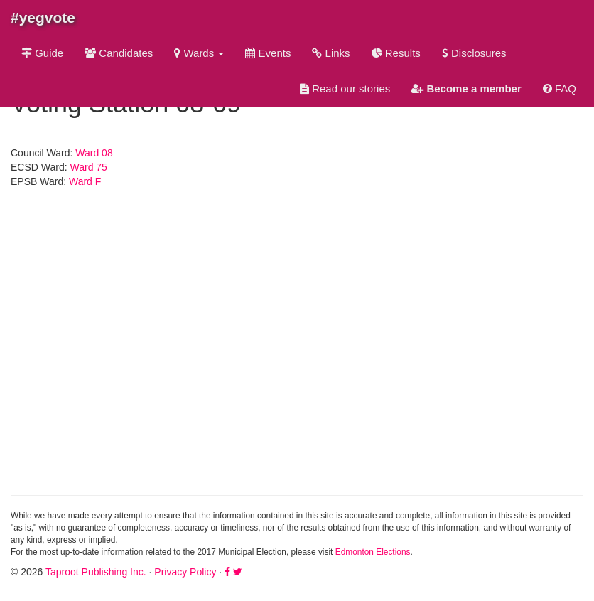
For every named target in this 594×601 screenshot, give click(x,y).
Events (268, 53)
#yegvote (43, 17)
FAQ (559, 89)
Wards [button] (199, 53)
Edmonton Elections (373, 552)
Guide (42, 53)
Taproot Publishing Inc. (95, 572)
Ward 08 (93, 153)
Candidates (119, 53)
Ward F (85, 181)
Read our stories (345, 89)
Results (396, 53)
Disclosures (474, 53)
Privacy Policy (185, 572)
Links (331, 53)
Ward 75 (88, 167)
